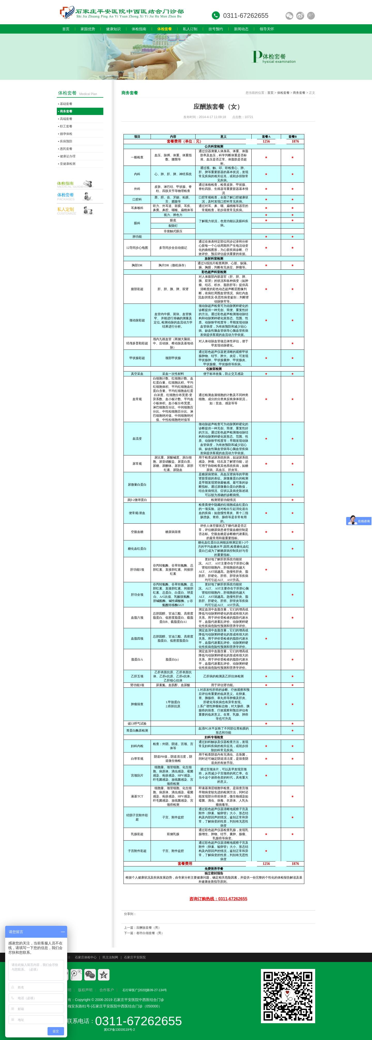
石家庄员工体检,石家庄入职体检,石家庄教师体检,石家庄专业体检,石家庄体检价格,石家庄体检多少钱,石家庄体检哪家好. (121, 12)
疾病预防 (66, 141)
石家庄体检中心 (86, 957)
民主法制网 (110, 957)
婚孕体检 (66, 134)
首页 (270, 93)
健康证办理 (67, 156)
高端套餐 (66, 119)
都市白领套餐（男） (150, 933)
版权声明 (85, 990)
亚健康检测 (67, 164)
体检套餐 (283, 93)
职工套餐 (66, 126)
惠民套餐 (66, 149)
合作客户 (106, 990)
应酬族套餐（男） (148, 927)
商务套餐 (299, 93)
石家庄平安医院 (135, 957)
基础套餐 (66, 104)
